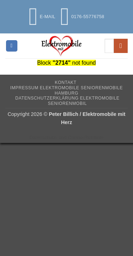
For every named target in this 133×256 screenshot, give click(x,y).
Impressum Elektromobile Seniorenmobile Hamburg (66, 90)
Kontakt (65, 82)
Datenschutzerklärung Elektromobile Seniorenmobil (67, 101)
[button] (11, 46)
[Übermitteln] (121, 46)
